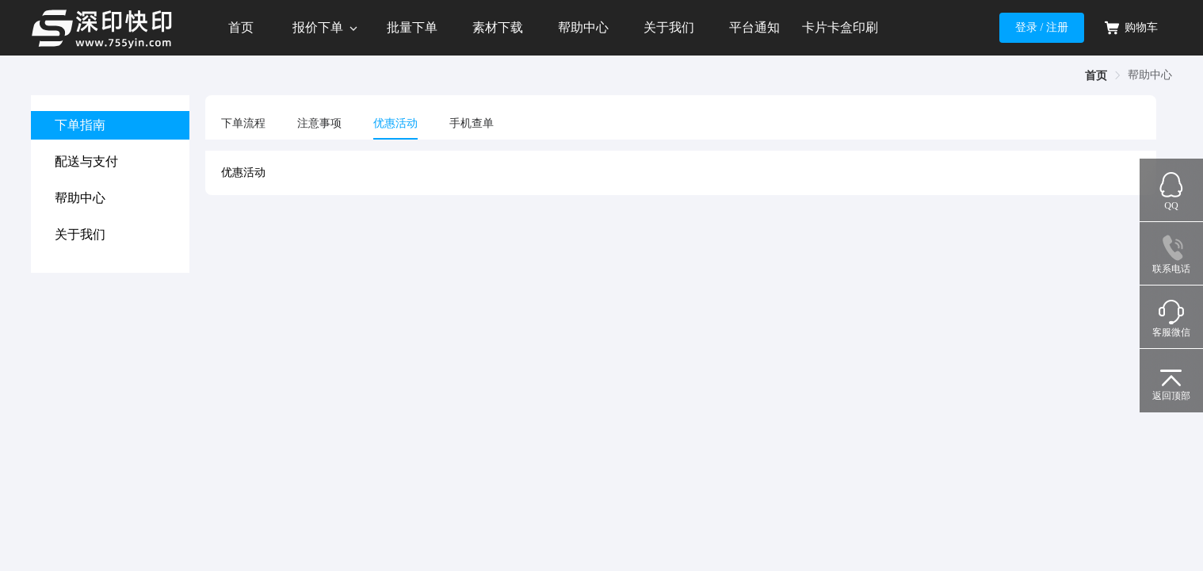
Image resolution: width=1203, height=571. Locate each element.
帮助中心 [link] (1150, 75)
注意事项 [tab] (319, 123)
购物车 (1130, 27)
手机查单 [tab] (471, 123)
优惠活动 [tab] (395, 123)
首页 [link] (1096, 76)
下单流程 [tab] (243, 123)
